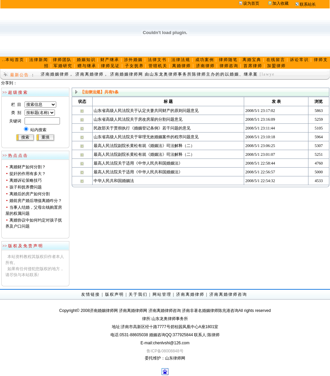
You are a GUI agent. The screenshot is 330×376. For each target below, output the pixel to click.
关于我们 (138, 294)
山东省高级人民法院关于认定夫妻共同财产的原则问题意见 (146, 110)
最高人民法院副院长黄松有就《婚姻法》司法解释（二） (144, 145)
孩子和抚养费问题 (25, 187)
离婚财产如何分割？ (27, 167)
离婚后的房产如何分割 (29, 194)
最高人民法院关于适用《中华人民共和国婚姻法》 (138, 163)
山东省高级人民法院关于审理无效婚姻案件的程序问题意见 (146, 137)
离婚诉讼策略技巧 (25, 180)
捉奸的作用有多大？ (27, 173)
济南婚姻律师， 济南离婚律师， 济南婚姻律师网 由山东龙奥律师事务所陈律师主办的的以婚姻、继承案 (149, 74)
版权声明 (114, 294)
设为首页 (251, 3)
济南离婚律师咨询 (228, 294)
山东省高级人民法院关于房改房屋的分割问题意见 (138, 119)
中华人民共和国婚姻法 (114, 180)
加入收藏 (280, 3)
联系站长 (308, 4)
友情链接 (90, 294)
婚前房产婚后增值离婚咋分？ (35, 200)
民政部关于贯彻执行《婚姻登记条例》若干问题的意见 (142, 128)
